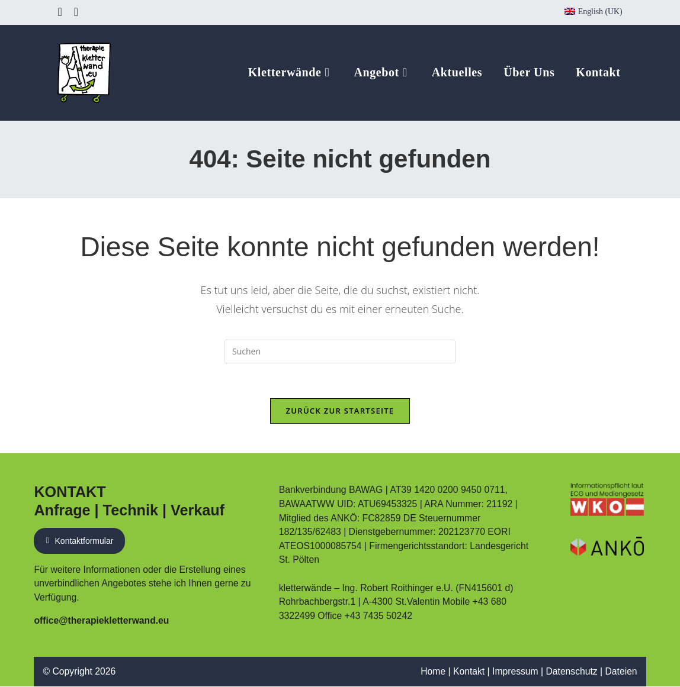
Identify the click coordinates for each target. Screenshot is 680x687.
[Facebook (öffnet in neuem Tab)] (62, 12)
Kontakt (468, 672)
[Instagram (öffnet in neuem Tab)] (76, 12)
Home (432, 672)
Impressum (515, 672)
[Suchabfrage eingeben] (340, 351)
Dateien (621, 672)
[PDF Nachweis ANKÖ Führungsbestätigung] (607, 546)
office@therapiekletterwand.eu (101, 620)
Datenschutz (572, 672)
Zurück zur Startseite (340, 411)
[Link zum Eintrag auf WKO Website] (607, 500)
